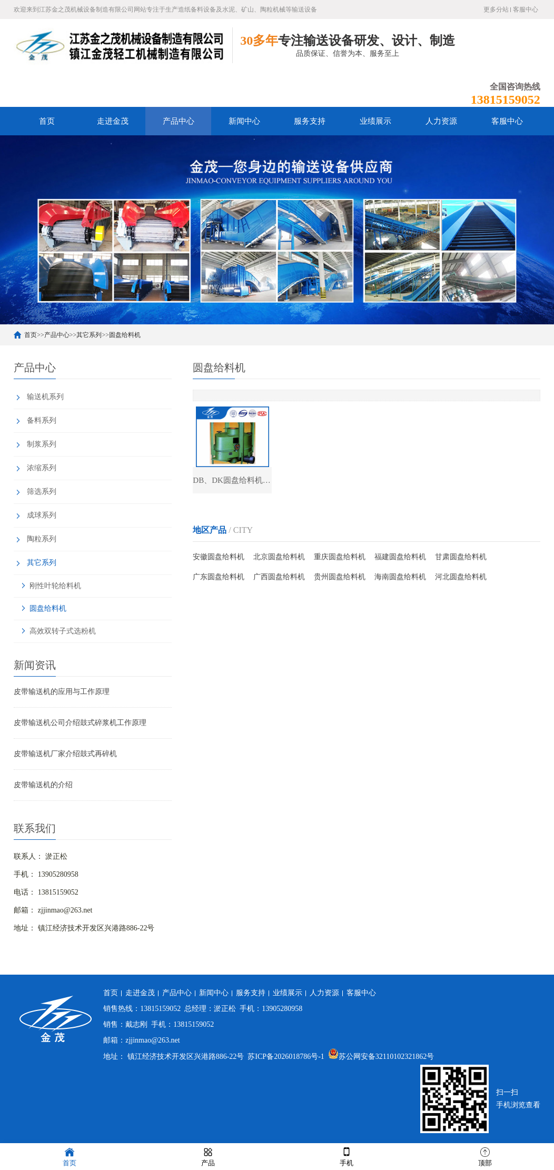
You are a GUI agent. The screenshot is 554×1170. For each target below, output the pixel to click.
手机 (346, 1156)
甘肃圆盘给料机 (461, 557)
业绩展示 (375, 121)
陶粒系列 (41, 539)
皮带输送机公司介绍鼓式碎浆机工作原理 (80, 723)
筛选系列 (41, 491)
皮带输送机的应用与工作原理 (62, 692)
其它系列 (89, 335)
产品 (208, 1156)
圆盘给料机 (125, 335)
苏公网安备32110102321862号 (381, 1056)
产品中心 (178, 121)
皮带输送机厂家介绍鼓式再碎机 (65, 754)
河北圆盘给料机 (461, 577)
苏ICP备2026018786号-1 (286, 1056)
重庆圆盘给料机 (339, 557)
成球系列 (41, 515)
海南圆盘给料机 (400, 577)
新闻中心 (244, 121)
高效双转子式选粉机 (62, 631)
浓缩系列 (41, 468)
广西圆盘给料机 (279, 577)
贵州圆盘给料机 (339, 577)
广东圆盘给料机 (218, 577)
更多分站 (496, 9)
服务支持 (309, 121)
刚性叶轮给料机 (55, 586)
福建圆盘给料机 (400, 557)
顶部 (485, 1156)
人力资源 (441, 121)
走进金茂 (112, 121)
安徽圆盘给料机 (218, 557)
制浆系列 (41, 444)
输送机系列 (45, 397)
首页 (47, 121)
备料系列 (41, 420)
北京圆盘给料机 (279, 557)
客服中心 (525, 9)
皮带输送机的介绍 (43, 785)
